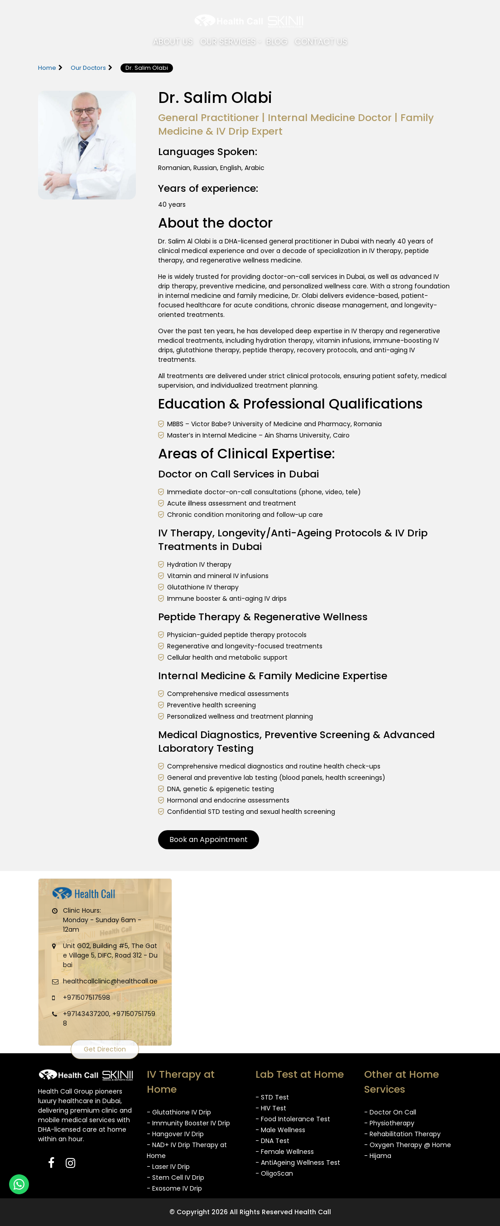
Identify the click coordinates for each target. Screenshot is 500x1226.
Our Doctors (88, 67)
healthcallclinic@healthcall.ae (110, 981)
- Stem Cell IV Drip (175, 1177)
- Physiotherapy (389, 1123)
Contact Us (321, 41)
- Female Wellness (284, 1151)
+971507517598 (86, 997)
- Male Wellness (280, 1129)
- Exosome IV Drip (174, 1188)
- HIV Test (270, 1108)
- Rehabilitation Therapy (402, 1133)
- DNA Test (272, 1140)
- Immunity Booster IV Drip (188, 1123)
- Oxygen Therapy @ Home (407, 1144)
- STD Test (272, 1097)
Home (47, 67)
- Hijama (377, 1155)
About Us (173, 41)
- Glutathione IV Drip (179, 1112)
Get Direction (105, 1049)
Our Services (228, 41)
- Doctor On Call (390, 1112)
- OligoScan (274, 1173)
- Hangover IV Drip (175, 1133)
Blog (277, 41)
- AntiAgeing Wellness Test (297, 1162)
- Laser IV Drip (168, 1166)
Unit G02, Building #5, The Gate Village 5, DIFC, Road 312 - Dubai (110, 955)
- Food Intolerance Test (292, 1119)
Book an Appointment (208, 839)
